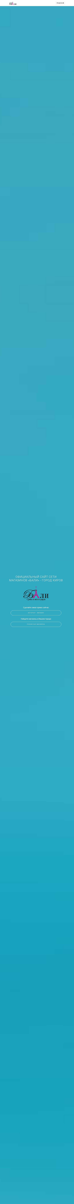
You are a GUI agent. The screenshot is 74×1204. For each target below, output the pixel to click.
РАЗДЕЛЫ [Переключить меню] (60, 3)
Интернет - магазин (36, 613)
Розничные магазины (36, 624)
